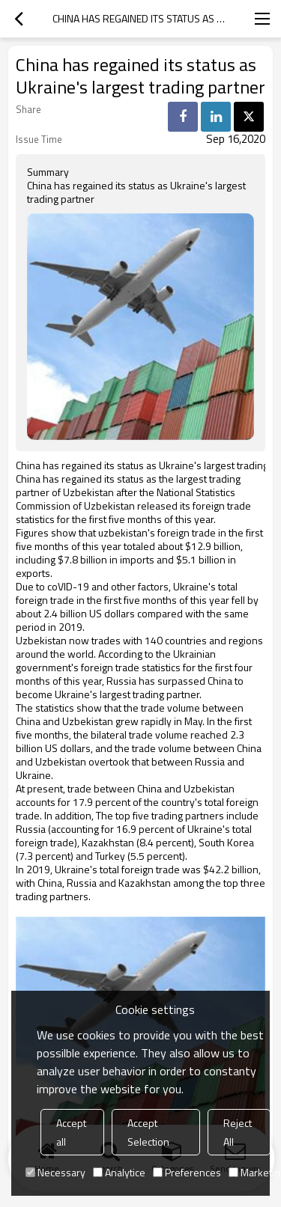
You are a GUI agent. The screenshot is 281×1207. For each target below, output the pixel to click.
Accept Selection (148, 1132)
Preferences (187, 1172)
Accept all (71, 1132)
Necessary (55, 1172)
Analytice (119, 1172)
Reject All (237, 1132)
